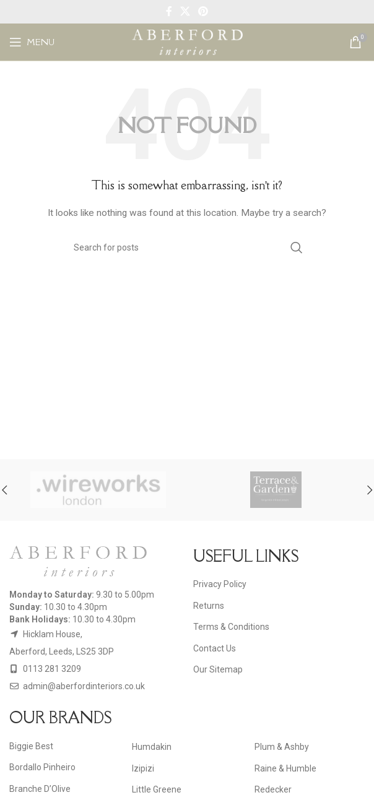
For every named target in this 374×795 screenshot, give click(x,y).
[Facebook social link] (169, 11)
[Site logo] (187, 41)
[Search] (187, 247)
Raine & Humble (285, 768)
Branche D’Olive (40, 789)
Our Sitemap (218, 669)
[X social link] (185, 11)
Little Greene (156, 789)
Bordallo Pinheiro (42, 767)
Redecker (273, 789)
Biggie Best (31, 746)
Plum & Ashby (281, 747)
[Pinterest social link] (203, 11)
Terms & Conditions (231, 627)
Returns (208, 606)
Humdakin (152, 747)
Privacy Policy (219, 584)
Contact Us (214, 648)
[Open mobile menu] (32, 42)
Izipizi (143, 768)
